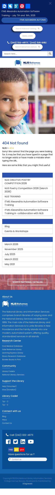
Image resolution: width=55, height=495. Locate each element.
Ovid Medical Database (12, 346)
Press (4, 419)
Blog (7, 226)
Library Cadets (8, 371)
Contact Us (7, 423)
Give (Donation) (9, 389)
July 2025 (10, 254)
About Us (7, 296)
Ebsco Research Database (14, 356)
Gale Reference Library (12, 349)
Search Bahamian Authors (27, 47)
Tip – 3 (5, 405)
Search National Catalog (27, 28)
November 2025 (14, 249)
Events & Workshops (16, 231)
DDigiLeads (27, 483)
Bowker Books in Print (11, 359)
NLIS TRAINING (13, 196)
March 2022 (11, 259)
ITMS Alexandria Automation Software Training (26, 203)
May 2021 (10, 264)
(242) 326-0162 (38, 42)
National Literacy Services (13, 374)
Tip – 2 (5, 401)
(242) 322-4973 (17, 42)
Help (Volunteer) (9, 386)
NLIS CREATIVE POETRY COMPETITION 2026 (17, 181)
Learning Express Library (12, 353)
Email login (27, 36)
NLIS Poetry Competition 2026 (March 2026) (26, 190)
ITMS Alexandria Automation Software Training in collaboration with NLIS (26, 211)
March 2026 (11, 244)
